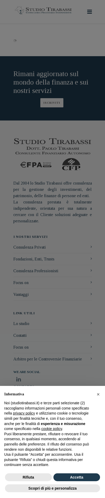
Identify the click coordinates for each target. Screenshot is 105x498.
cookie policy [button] (51, 429)
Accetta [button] (76, 477)
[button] (98, 394)
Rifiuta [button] (28, 477)
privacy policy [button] (24, 413)
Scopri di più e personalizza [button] (52, 488)
